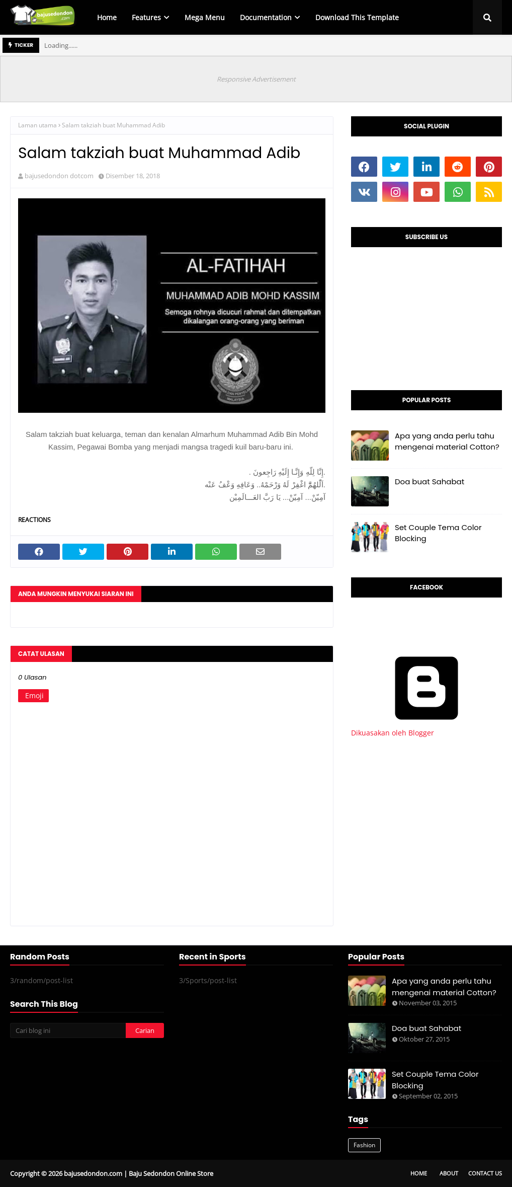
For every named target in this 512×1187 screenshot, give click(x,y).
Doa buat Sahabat (429, 481)
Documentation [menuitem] (266, 17)
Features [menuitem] (146, 17)
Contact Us (485, 1173)
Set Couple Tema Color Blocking (438, 533)
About (449, 1173)
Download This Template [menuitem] (357, 17)
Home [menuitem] (107, 17)
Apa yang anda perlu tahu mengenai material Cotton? (447, 441)
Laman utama (37, 125)
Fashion (364, 1145)
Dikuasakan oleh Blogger (426, 727)
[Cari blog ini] (68, 1030)
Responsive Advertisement (256, 79)
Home (418, 1173)
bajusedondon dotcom (59, 175)
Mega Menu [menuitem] (205, 17)
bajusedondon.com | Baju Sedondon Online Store (138, 1173)
